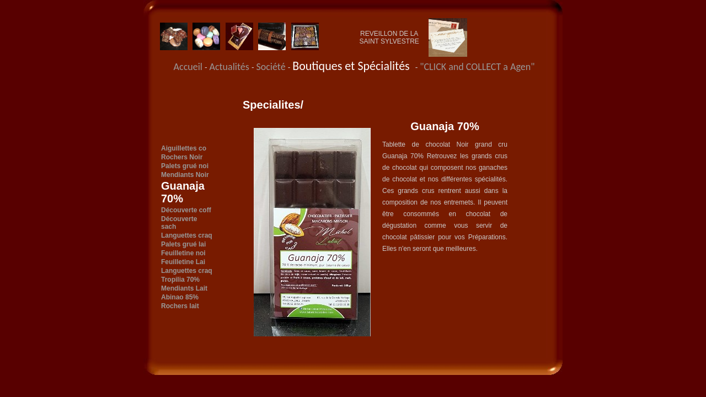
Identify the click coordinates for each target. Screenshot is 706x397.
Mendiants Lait (184, 288)
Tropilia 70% (180, 279)
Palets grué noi (184, 166)
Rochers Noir (181, 157)
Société (271, 67)
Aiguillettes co (183, 148)
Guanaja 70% (183, 192)
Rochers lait (180, 306)
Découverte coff (186, 210)
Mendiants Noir (185, 175)
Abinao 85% (180, 297)
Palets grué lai (183, 244)
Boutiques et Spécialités (353, 65)
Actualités (231, 67)
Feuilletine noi (183, 253)
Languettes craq (186, 235)
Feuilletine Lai (183, 262)
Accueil (188, 67)
